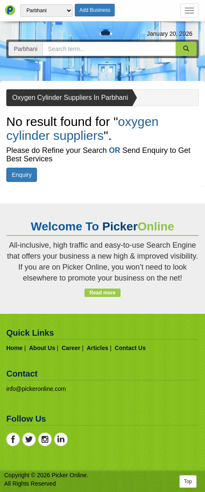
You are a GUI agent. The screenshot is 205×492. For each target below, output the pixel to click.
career (71, 348)
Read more (102, 293)
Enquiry (22, 174)
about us (42, 348)
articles (97, 348)
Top (188, 481)
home (14, 348)
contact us (130, 348)
